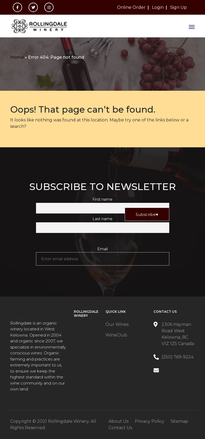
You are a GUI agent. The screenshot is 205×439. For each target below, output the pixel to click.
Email (102, 249)
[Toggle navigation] (191, 26)
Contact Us (120, 427)
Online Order (131, 7)
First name (102, 199)
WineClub (116, 335)
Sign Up (178, 7)
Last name (102, 218)
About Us (118, 421)
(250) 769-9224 (178, 356)
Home (17, 57)
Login (158, 7)
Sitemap (179, 421)
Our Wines (117, 324)
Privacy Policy (149, 421)
